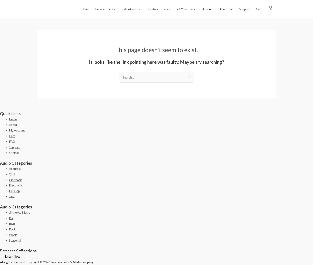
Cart (259, 9)
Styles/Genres (130, 9)
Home (85, 9)
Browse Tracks (105, 9)
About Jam (226, 9)
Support (244, 9)
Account (208, 9)
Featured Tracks (159, 9)
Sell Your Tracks (186, 9)
